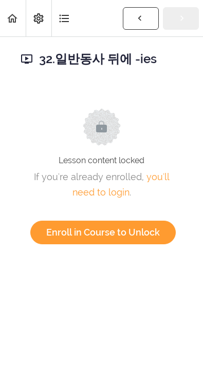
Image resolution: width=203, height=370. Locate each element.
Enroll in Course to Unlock (103, 232)
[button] (13, 18)
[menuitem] (38, 18)
